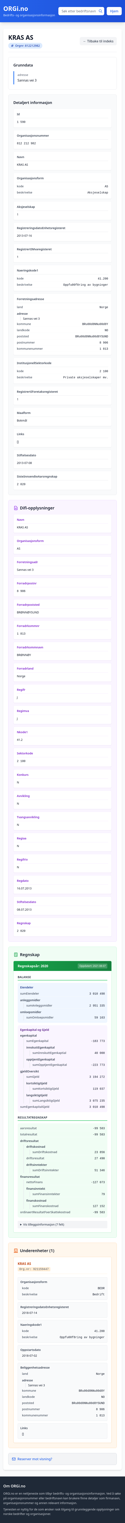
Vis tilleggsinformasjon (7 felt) (43, 1224)
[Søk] (100, 11)
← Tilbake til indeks (98, 41)
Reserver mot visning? (32, 1459)
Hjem (114, 11)
